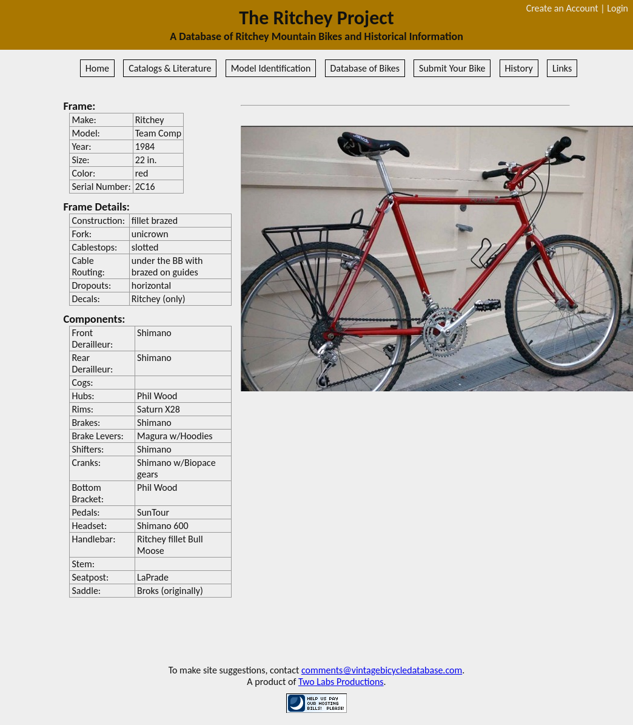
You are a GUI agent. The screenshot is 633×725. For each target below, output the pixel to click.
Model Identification (271, 68)
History (519, 68)
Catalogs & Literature (170, 68)
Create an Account (562, 8)
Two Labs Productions (341, 681)
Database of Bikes (365, 68)
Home (97, 68)
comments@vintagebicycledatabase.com (381, 670)
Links (562, 68)
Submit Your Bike (452, 68)
